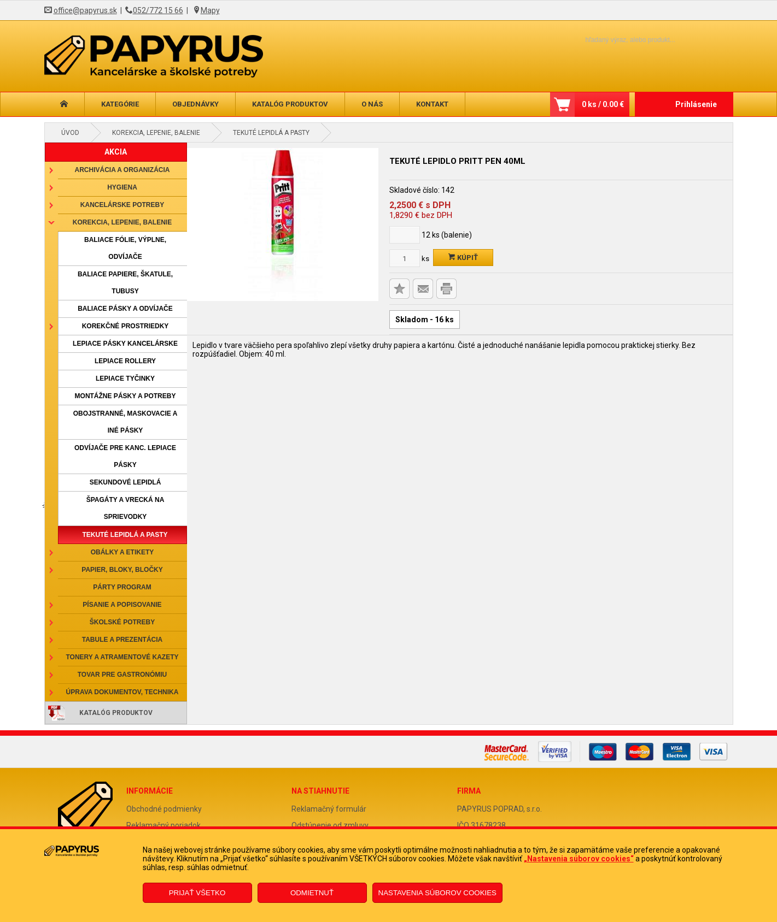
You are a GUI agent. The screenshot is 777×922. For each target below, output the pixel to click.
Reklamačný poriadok (163, 825)
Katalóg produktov (290, 104)
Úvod (70, 133)
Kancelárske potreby (122, 205)
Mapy (210, 10)
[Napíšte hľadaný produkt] (611, 39)
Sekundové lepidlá (125, 482)
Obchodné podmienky (164, 809)
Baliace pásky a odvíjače (125, 308)
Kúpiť (463, 257)
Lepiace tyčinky (125, 378)
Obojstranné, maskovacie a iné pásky (125, 422)
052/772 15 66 (158, 10)
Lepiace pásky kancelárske (125, 343)
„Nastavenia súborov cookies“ (579, 858)
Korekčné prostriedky (125, 326)
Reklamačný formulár (328, 809)
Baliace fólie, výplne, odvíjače (125, 248)
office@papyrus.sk (85, 10)
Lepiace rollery (125, 361)
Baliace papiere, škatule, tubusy (125, 282)
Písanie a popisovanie (122, 604)
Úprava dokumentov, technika (122, 692)
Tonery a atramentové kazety (122, 657)
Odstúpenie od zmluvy (330, 825)
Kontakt (432, 104)
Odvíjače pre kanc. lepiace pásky (125, 456)
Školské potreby (122, 622)
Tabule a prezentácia (122, 639)
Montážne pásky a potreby (125, 396)
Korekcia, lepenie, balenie (156, 133)
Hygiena (122, 187)
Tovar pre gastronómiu (122, 674)
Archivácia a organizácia (122, 170)
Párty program (122, 587)
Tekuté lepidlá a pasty (271, 133)
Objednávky (195, 104)
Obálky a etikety (122, 552)
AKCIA (115, 151)
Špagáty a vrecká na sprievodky (125, 508)
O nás (372, 104)
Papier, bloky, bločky (121, 570)
